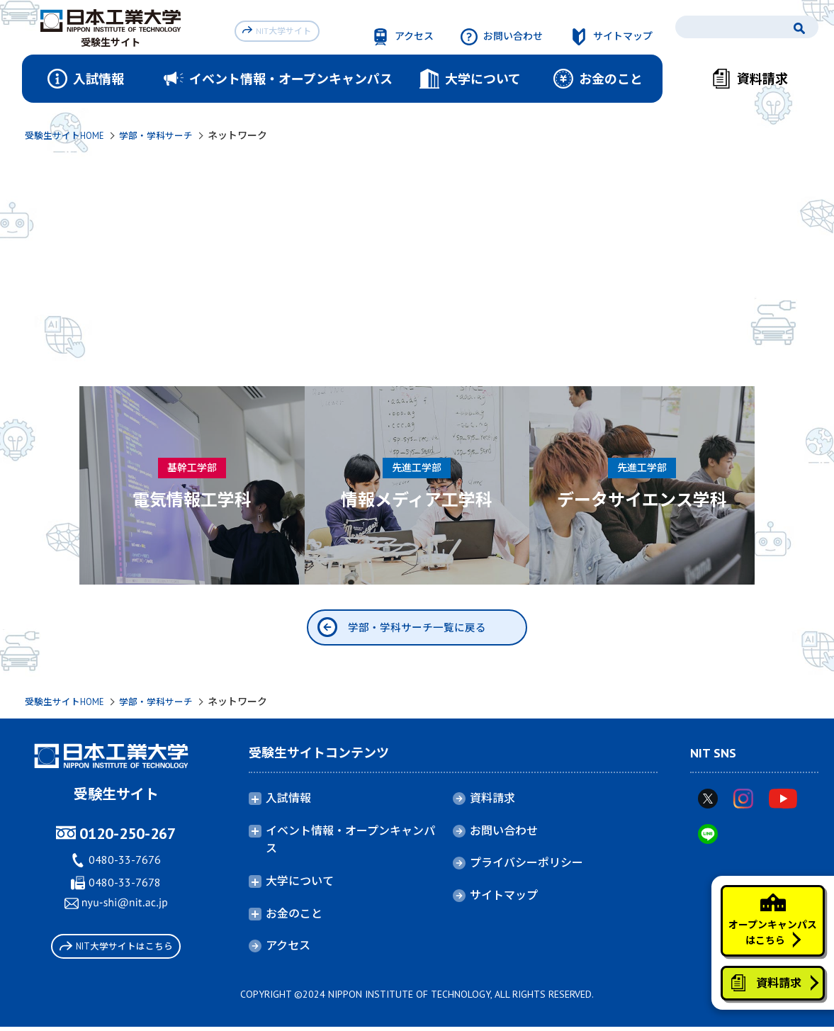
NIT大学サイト (279, 29)
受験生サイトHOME (68, 135)
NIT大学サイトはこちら (115, 951)
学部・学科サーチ (165, 135)
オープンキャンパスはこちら (765, 901)
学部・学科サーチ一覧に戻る (417, 629)
